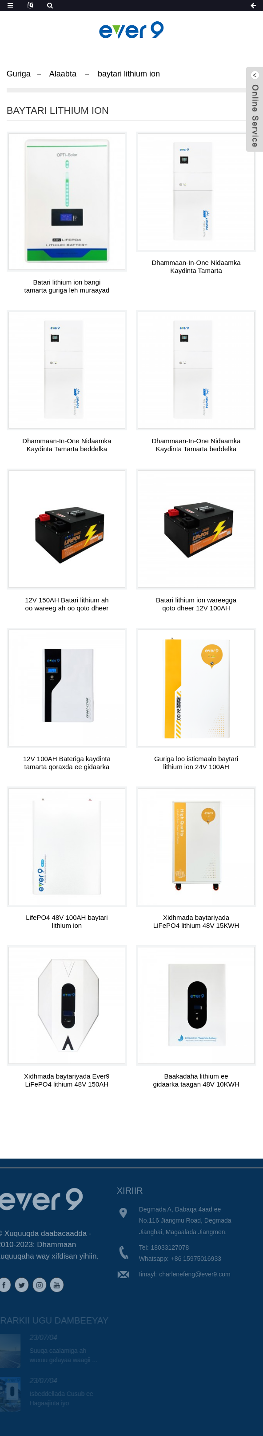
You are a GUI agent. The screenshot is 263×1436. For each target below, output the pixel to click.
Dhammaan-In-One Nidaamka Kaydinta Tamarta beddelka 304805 (196, 445)
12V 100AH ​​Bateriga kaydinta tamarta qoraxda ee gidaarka (67, 762)
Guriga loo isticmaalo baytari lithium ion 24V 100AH (196, 762)
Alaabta (62, 73)
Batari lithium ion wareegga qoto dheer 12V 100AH (196, 604)
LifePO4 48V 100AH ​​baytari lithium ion (67, 921)
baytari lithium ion (129, 73)
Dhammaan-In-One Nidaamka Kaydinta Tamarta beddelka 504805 (66, 445)
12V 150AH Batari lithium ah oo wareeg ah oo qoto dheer (66, 604)
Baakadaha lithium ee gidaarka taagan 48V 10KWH (196, 1080)
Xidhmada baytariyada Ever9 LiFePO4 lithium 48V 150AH (67, 1080)
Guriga (19, 73)
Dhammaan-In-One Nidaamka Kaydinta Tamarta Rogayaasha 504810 (196, 267)
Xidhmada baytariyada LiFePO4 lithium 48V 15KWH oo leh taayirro (196, 922)
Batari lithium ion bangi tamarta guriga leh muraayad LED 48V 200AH (67, 286)
